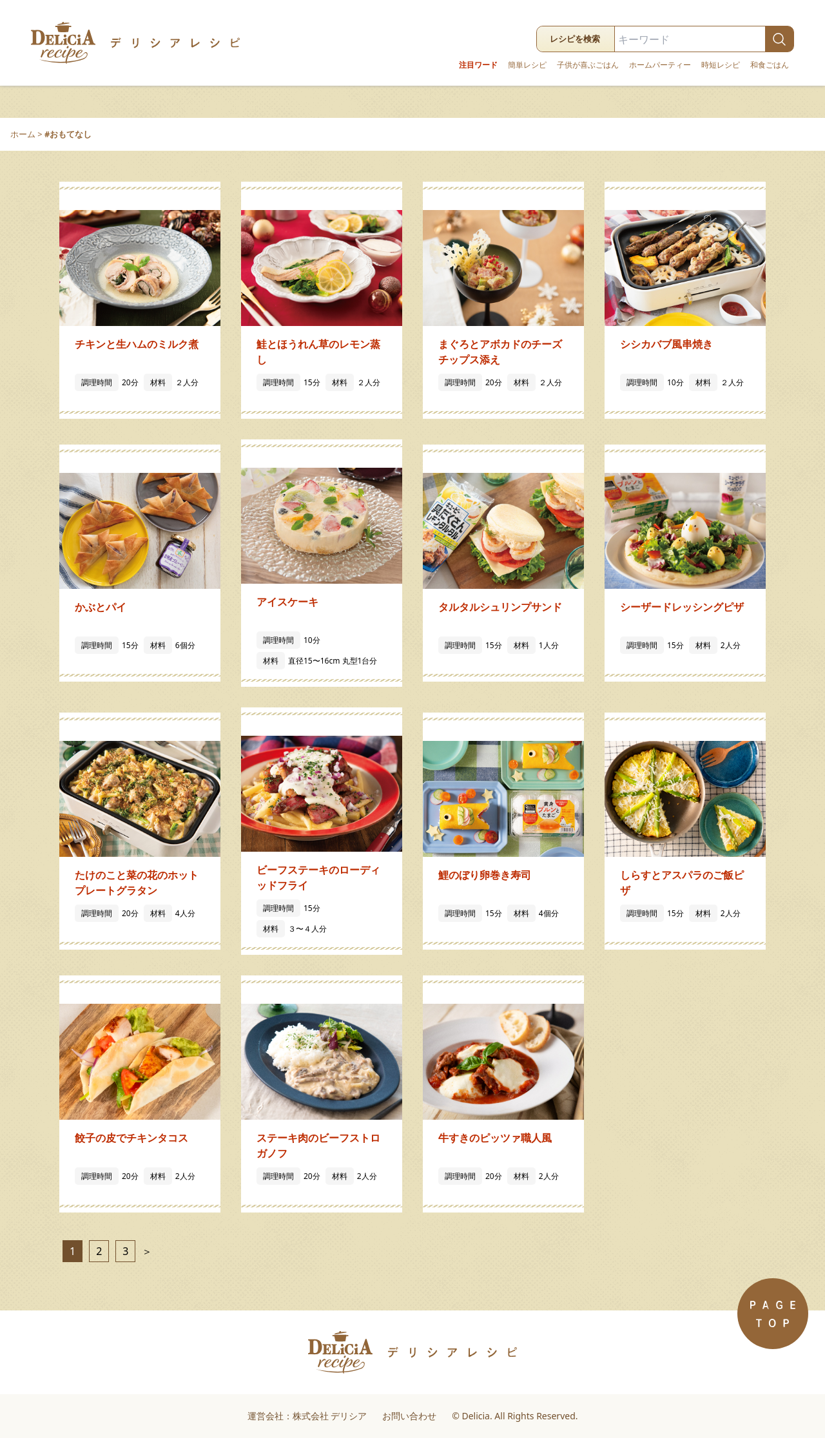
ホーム (22, 134)
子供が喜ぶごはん (588, 65)
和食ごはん (769, 65)
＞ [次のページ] (145, 1251)
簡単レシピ (527, 65)
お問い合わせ (409, 1416)
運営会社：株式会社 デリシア (307, 1416)
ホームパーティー (660, 65)
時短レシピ (720, 65)
